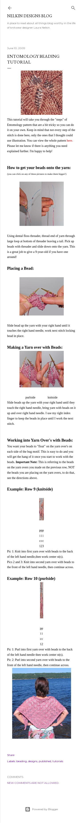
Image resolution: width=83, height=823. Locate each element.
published (45, 761)
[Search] (73, 7)
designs (32, 761)
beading (21, 761)
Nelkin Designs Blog (29, 15)
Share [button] (10, 755)
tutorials (57, 761)
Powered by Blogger (41, 809)
